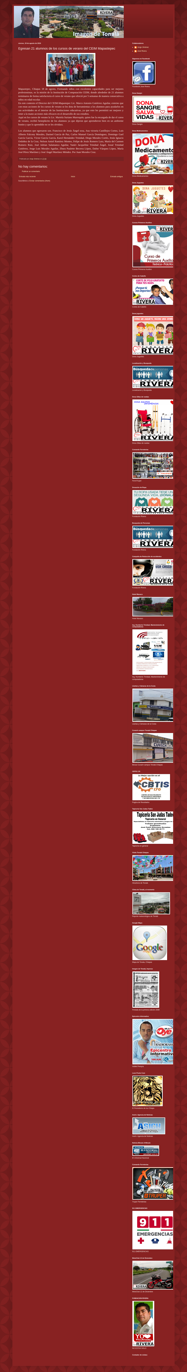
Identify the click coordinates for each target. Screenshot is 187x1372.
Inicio (73, 177)
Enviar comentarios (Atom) (39, 181)
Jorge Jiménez (143, 47)
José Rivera (142, 51)
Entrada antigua (116, 177)
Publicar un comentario (31, 171)
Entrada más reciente (27, 177)
